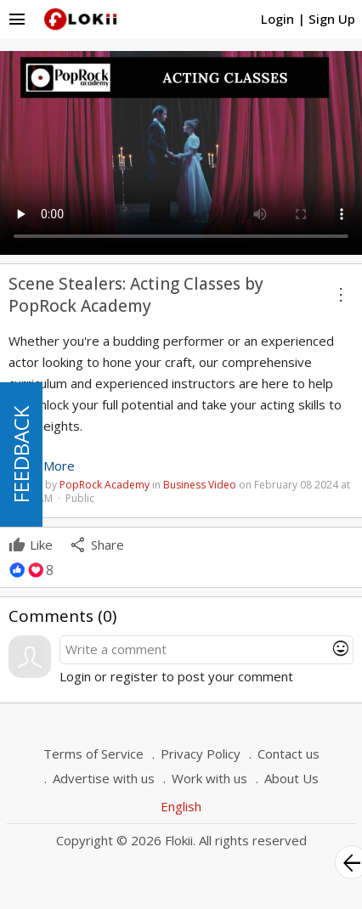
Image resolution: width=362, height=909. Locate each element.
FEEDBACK (21, 454)
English (181, 806)
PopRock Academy (104, 484)
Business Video (199, 484)
